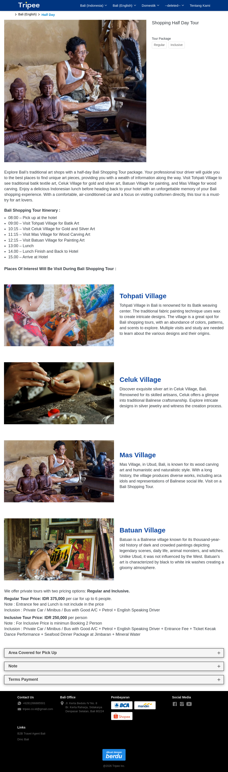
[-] (174, 704)
